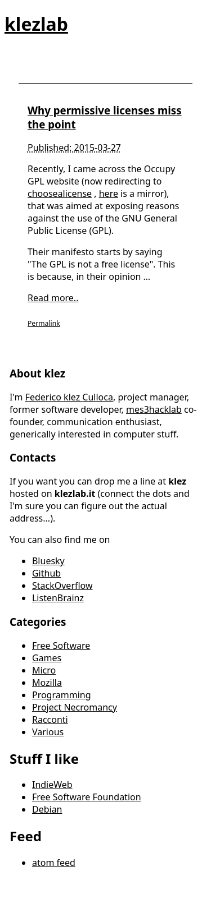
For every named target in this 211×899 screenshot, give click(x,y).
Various (48, 732)
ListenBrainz (58, 598)
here (108, 193)
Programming (61, 695)
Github (46, 573)
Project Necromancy (74, 707)
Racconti (50, 719)
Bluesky (48, 561)
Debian (47, 809)
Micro (44, 670)
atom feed (53, 862)
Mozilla (47, 682)
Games (46, 658)
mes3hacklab (154, 409)
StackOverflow (62, 585)
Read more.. (53, 298)
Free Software (61, 645)
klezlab (36, 24)
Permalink (44, 323)
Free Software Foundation (86, 797)
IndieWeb (52, 784)
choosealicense (60, 193)
